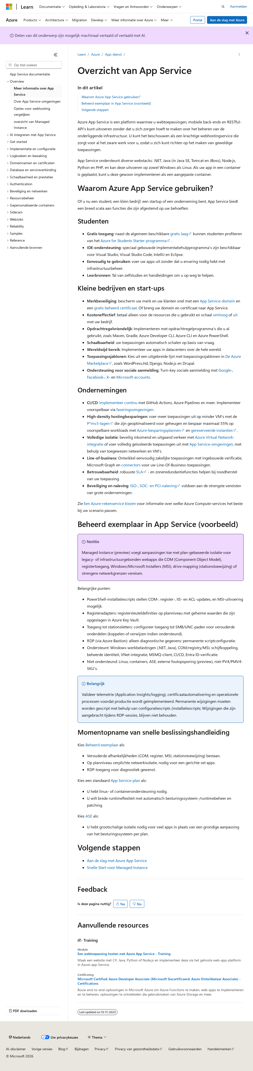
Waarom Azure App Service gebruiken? (111, 96)
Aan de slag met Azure (227, 20)
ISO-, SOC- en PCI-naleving (153, 485)
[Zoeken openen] (223, 6)
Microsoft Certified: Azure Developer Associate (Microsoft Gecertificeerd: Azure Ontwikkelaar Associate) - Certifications (159, 981)
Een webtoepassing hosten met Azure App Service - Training (124, 954)
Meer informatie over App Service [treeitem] (34, 91)
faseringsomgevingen (134, 409)
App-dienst (113, 54)
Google (224, 370)
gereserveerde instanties (212, 430)
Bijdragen (82, 1049)
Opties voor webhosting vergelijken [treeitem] (32, 111)
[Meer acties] (239, 55)
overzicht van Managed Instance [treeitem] (31, 124)
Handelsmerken (219, 1049)
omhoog (220, 314)
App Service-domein (217, 300)
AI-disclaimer (16, 1049)
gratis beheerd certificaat (115, 307)
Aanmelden (238, 6)
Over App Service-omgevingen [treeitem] (37, 101)
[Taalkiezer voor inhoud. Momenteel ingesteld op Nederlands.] (19, 1037)
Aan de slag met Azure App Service (117, 860)
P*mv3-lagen (98, 423)
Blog (61, 1049)
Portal (197, 20)
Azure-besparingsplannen (159, 430)
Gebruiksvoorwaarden (185, 1049)
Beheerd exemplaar (101, 744)
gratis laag (179, 233)
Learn (82, 54)
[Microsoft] (9, 6)
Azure (95, 54)
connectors (131, 464)
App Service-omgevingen (211, 444)
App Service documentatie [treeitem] (30, 74)
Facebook (95, 377)
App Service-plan (125, 780)
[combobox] (34, 65)
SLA (139, 471)
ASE (88, 816)
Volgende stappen (95, 109)
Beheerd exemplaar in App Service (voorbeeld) (116, 103)
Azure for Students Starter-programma (134, 240)
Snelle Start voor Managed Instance (117, 867)
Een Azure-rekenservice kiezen (110, 503)
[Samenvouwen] (55, 54)
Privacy (100, 1049)
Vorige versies (42, 1049)
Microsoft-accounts (133, 377)
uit (235, 314)
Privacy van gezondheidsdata (137, 1049)
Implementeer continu (118, 402)
